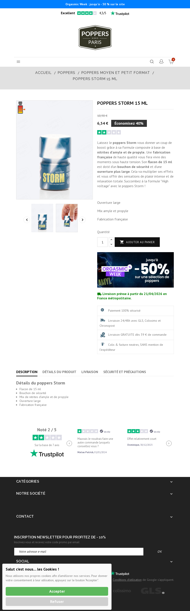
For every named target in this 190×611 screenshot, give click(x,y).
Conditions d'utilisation (127, 580)
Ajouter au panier (137, 242)
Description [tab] (26, 372)
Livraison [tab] (89, 372)
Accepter (57, 591)
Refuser (57, 601)
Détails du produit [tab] (59, 372)
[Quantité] (102, 242)
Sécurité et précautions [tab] (124, 372)
